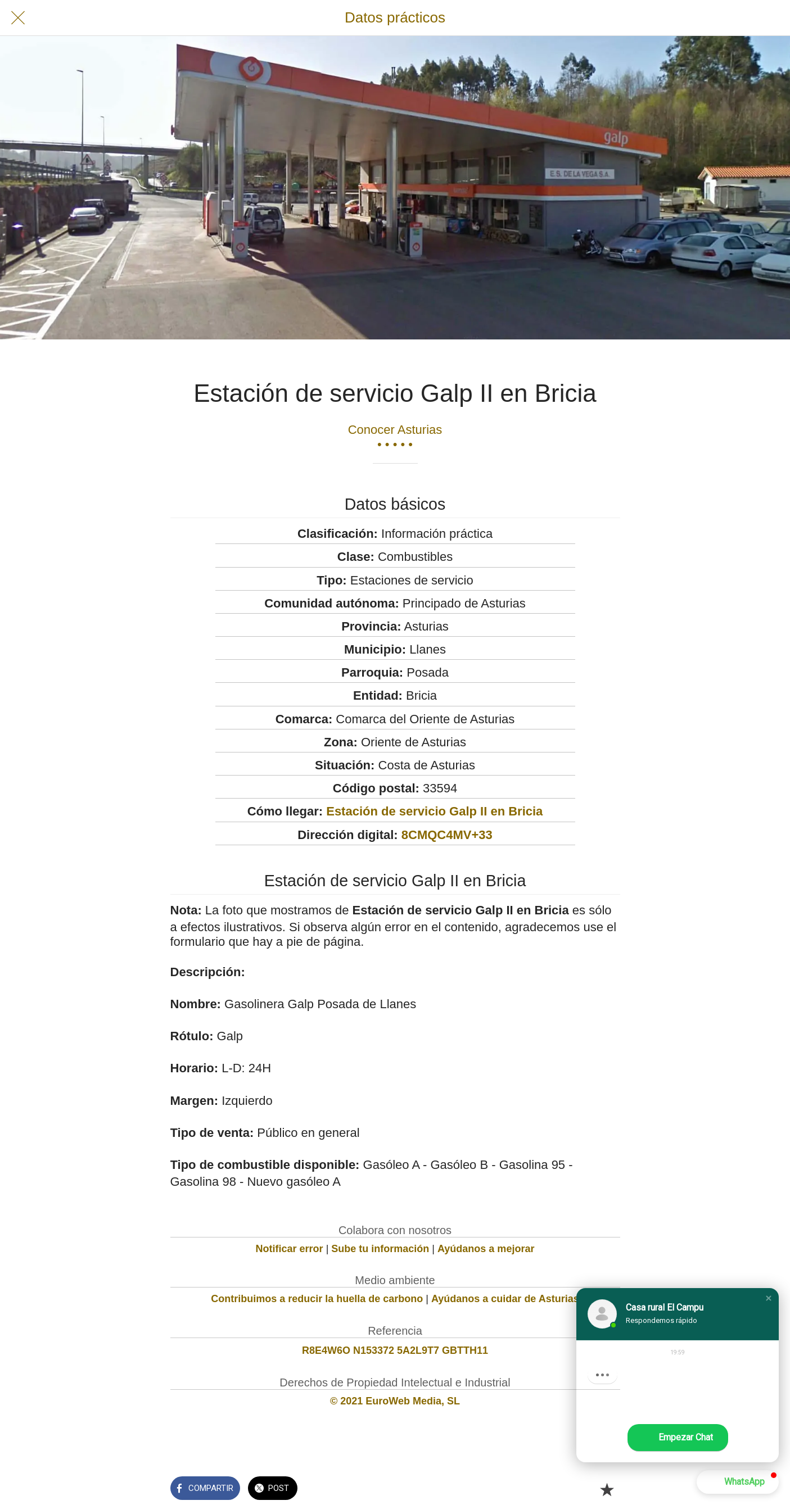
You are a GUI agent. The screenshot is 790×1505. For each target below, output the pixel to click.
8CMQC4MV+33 (447, 835)
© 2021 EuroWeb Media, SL (395, 1401)
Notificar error (289, 1248)
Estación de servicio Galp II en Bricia (434, 811)
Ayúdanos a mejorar (485, 1248)
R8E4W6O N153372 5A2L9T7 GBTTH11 (395, 1350)
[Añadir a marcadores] (606, 1489)
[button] (768, 1298)
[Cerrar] (18, 18)
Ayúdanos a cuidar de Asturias (505, 1298)
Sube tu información (380, 1248)
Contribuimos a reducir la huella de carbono (317, 1298)
